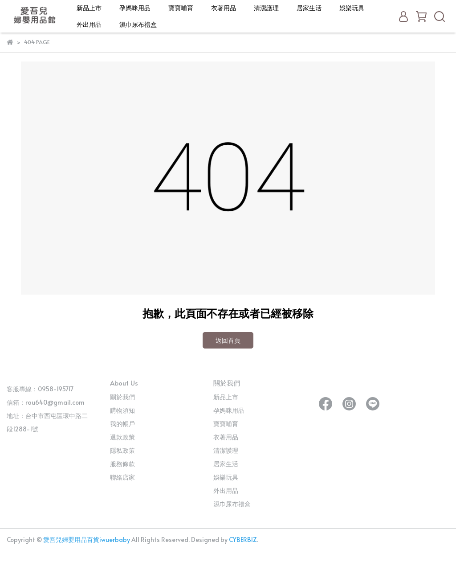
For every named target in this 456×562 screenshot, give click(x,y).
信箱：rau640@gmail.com (46, 402)
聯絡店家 (122, 477)
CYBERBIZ (243, 539)
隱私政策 (122, 450)
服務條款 (122, 463)
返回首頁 (228, 340)
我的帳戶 (122, 423)
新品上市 (89, 8)
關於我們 (122, 397)
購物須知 (122, 410)
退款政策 (122, 437)
